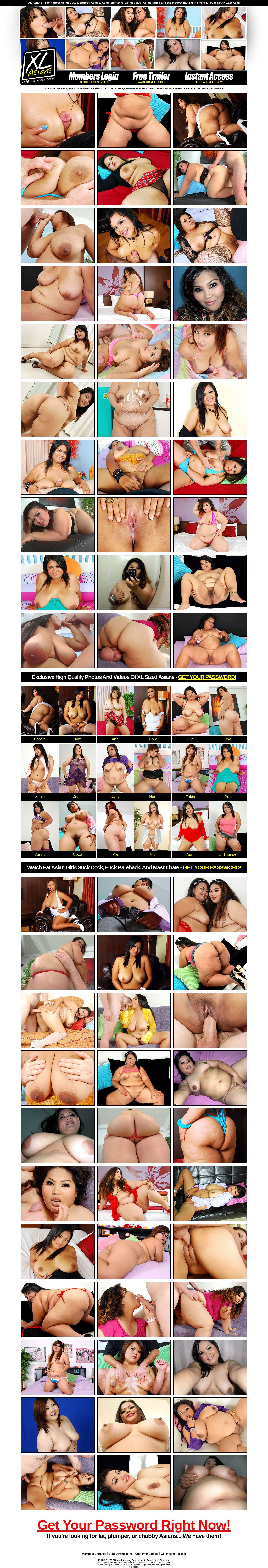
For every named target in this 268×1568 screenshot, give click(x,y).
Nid (153, 854)
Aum (190, 854)
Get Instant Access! (173, 1553)
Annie (40, 797)
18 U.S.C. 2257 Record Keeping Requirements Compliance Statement (134, 1560)
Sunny (39, 854)
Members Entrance (94, 1553)
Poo (228, 797)
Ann (115, 739)
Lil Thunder (228, 854)
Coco (77, 854)
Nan (152, 797)
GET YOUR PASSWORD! (207, 677)
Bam (77, 739)
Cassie (40, 739)
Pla (115, 854)
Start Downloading (121, 1553)
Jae (228, 739)
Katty (115, 797)
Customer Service (146, 1553)
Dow (153, 739)
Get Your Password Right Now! (134, 1525)
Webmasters (134, 1567)
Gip (190, 739)
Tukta (190, 797)
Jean (77, 797)
